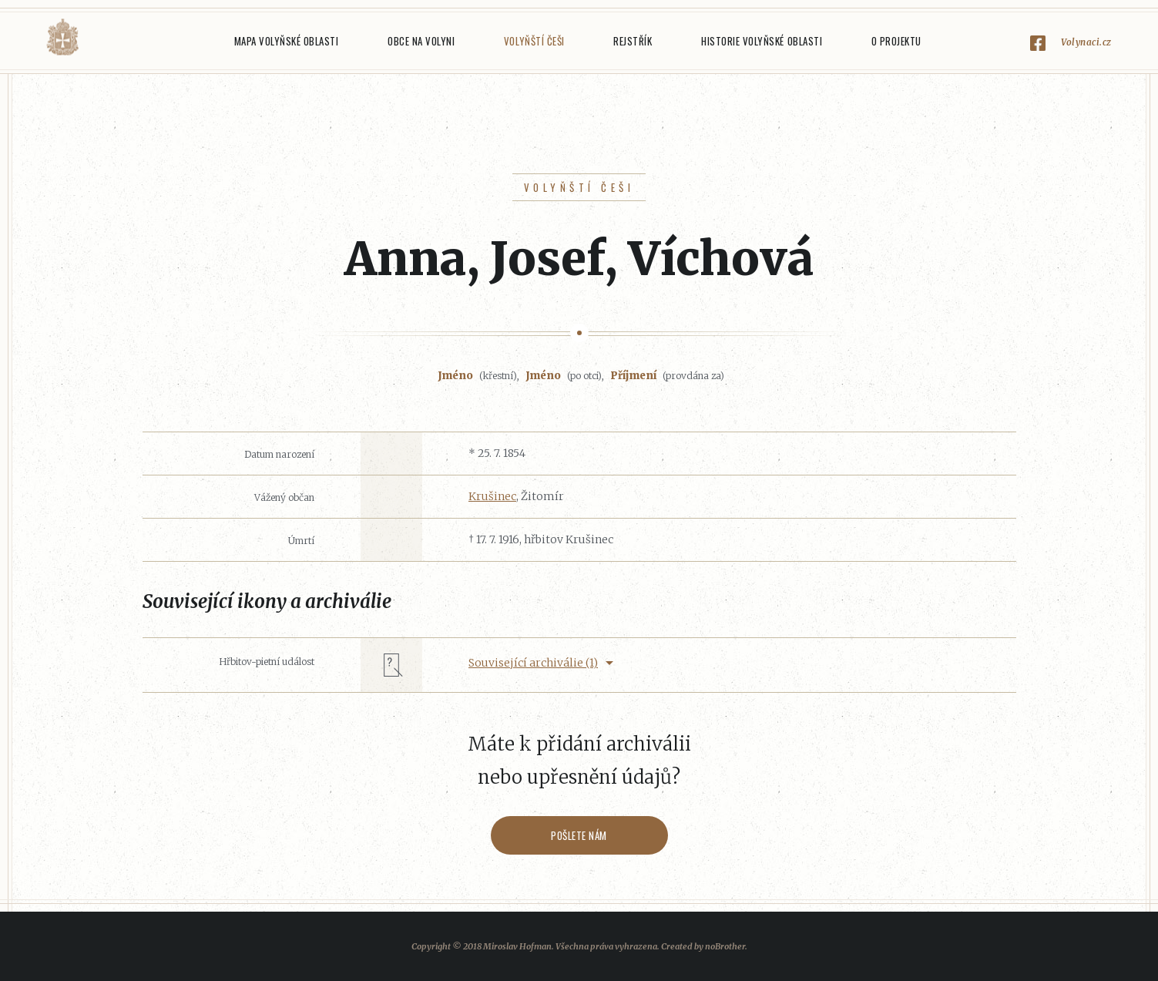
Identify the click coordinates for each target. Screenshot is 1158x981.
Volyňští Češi (534, 41)
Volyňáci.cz (62, 37)
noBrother (725, 946)
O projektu (896, 41)
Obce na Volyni (421, 41)
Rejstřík (632, 41)
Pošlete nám (579, 835)
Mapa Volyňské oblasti (286, 41)
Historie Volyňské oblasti (761, 41)
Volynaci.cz (1086, 42)
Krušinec (492, 496)
